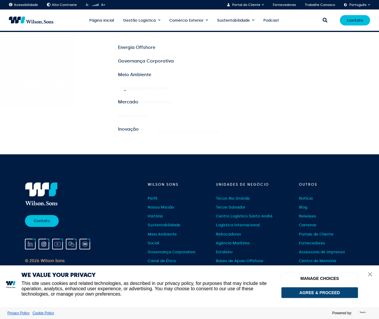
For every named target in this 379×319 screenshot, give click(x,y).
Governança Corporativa (171, 252)
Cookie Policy (43, 313)
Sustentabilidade (233, 20)
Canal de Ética (162, 261)
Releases (307, 216)
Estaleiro (224, 252)
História (155, 216)
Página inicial (101, 20)
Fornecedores (284, 5)
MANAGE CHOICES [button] (319, 278)
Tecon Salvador (230, 207)
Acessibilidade (23, 5)
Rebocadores (228, 234)
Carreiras (307, 225)
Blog (303, 207)
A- (87, 5)
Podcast (271, 20)
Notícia (306, 198)
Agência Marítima (232, 243)
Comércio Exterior (186, 20)
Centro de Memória (317, 261)
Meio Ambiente (162, 234)
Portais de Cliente (316, 234)
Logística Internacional (238, 225)
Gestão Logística (139, 20)
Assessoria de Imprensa (322, 252)
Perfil (152, 198)
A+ (103, 5)
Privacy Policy (18, 313)
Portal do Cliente (246, 5)
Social (153, 243)
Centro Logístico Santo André (244, 216)
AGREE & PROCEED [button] (320, 292)
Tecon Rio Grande (233, 198)
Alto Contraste (62, 5)
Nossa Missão (161, 207)
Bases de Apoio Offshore (239, 261)
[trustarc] (362, 313)
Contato (355, 20)
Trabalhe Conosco (320, 5)
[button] (370, 274)
